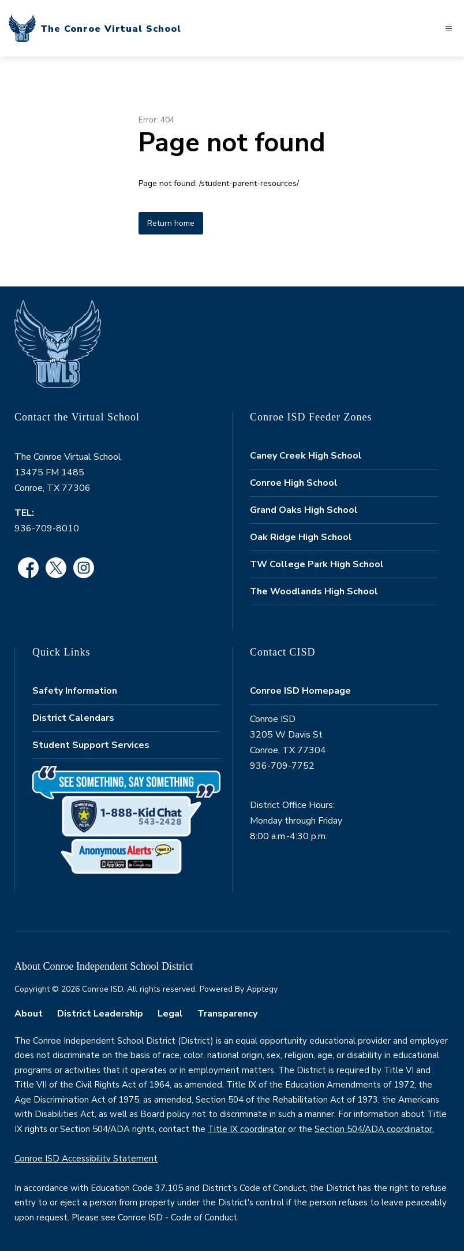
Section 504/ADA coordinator (373, 1129)
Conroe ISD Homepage (300, 690)
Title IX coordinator (247, 1129)
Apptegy (262, 989)
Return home (170, 223)
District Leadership (100, 1013)
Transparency (227, 1013)
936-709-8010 (46, 528)
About (28, 1013)
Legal (170, 1013)
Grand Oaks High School (304, 510)
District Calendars (73, 718)
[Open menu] (448, 28)
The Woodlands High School (314, 591)
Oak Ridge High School (301, 537)
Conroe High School (294, 482)
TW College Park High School (317, 564)
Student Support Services (90, 745)
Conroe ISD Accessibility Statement (86, 1158)
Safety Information (74, 690)
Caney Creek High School (306, 455)
